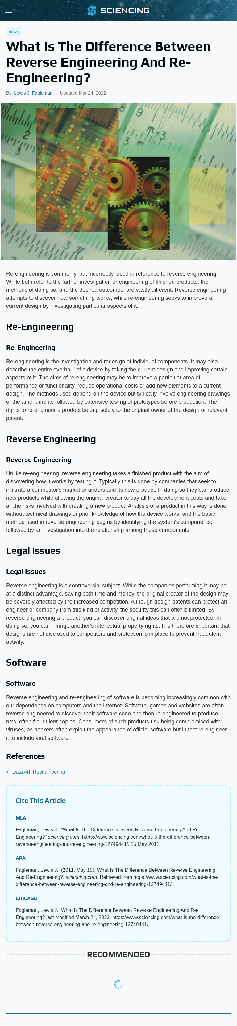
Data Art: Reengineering (38, 771)
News (14, 32)
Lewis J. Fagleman (33, 92)
